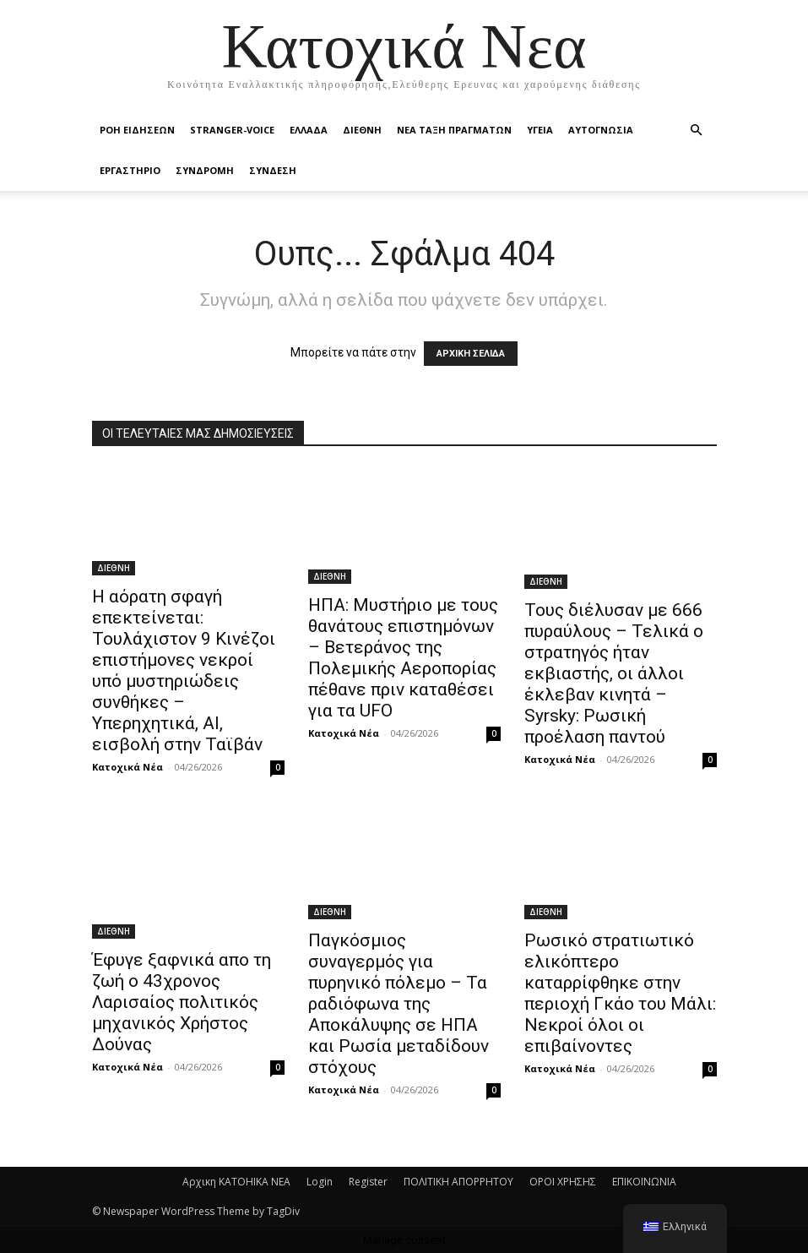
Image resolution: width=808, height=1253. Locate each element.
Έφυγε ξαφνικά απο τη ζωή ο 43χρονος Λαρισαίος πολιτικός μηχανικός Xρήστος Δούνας (181, 1002)
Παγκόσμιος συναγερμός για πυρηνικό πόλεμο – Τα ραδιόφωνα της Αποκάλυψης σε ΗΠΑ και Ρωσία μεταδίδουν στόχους (398, 1003)
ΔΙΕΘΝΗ (362, 129)
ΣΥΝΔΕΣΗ (272, 170)
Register (368, 1181)
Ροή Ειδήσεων (137, 129)
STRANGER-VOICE (232, 129)
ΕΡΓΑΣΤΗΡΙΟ (130, 170)
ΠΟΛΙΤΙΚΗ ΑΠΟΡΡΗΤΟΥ (458, 1181)
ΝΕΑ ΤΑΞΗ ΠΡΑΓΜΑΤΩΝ (454, 129)
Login (319, 1181)
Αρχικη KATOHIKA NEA (236, 1181)
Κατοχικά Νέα (127, 766)
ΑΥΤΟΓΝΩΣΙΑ (600, 129)
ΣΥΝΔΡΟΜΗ (205, 170)
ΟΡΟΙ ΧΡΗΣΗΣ (562, 1181)
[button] (696, 131)
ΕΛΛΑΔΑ (309, 129)
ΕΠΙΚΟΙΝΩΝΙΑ (644, 1181)
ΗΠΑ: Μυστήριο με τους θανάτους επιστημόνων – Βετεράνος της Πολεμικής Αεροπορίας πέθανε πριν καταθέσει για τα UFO (403, 658)
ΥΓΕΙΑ (540, 129)
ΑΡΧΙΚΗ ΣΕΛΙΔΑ (471, 353)
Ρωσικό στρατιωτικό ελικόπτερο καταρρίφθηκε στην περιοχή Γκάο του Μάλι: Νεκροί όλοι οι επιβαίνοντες (620, 993)
